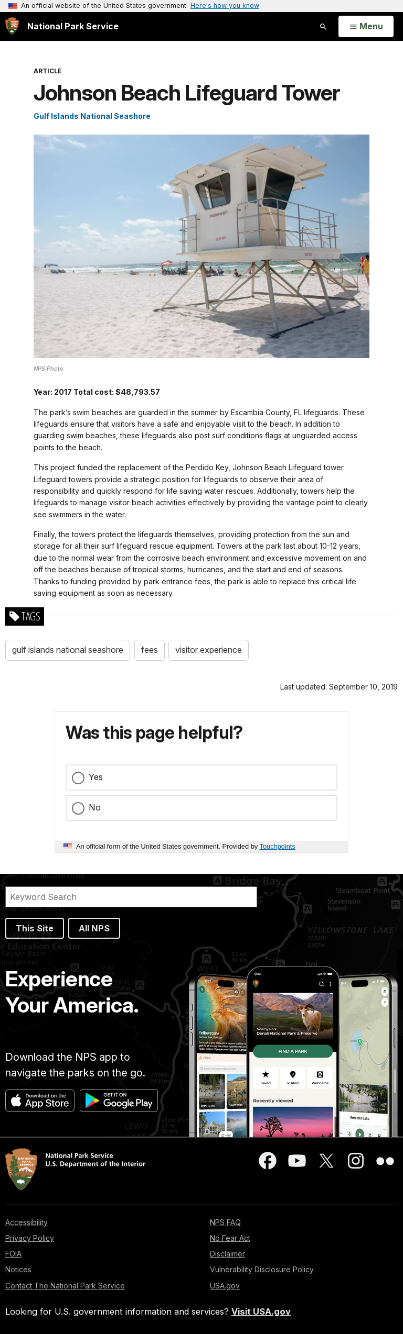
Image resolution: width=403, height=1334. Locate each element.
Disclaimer (227, 1253)
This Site (35, 928)
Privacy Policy (29, 1237)
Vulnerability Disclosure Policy (262, 1269)
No (95, 807)
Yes (96, 777)
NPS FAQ (225, 1222)
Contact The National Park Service (65, 1285)
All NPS (94, 928)
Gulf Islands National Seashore (92, 116)
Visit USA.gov (261, 1311)
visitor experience (208, 649)
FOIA (13, 1253)
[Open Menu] (366, 27)
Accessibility (26, 1222)
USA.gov (225, 1285)
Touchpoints (277, 846)
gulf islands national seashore (67, 649)
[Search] (131, 896)
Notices (18, 1269)
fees (149, 649)
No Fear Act (230, 1237)
